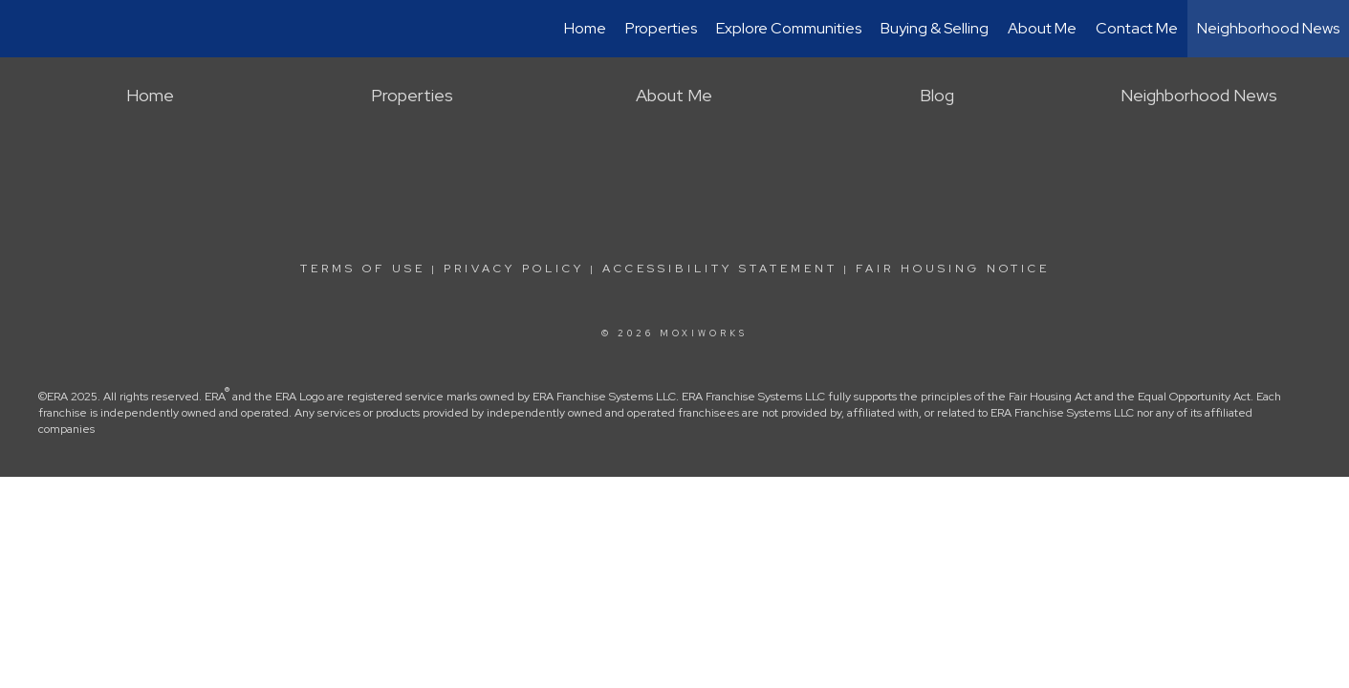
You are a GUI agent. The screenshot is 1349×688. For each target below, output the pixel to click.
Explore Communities (788, 28)
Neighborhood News (1268, 28)
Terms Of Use (362, 268)
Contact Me (1137, 28)
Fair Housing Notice (953, 268)
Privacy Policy (514, 268)
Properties (661, 28)
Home (585, 28)
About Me (1042, 28)
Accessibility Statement (720, 268)
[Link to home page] (24, 28)
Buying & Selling (935, 28)
